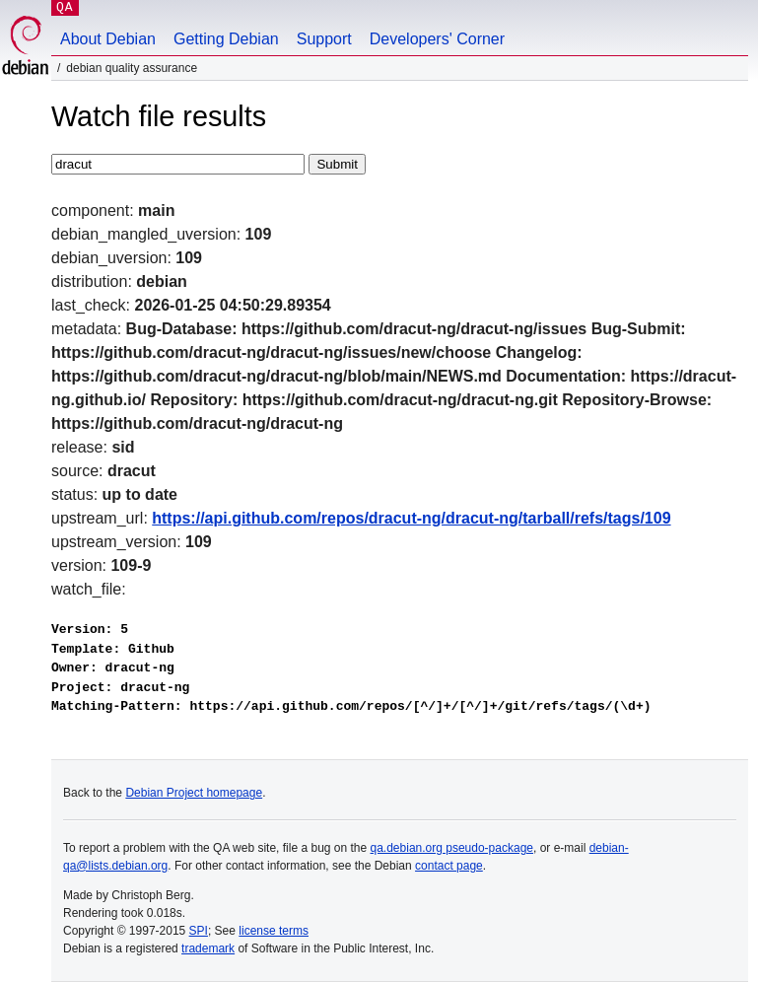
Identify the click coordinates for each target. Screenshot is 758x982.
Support (324, 39)
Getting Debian (226, 39)
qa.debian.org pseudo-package (452, 848)
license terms (274, 931)
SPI (198, 931)
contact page (449, 866)
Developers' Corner (437, 39)
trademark (208, 948)
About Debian (108, 39)
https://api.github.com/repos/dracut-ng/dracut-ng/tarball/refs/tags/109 (411, 518)
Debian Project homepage (193, 793)
